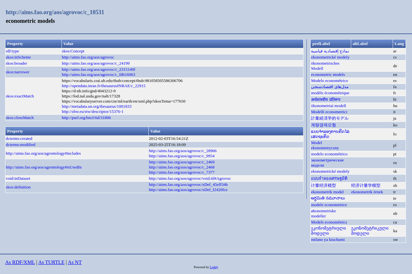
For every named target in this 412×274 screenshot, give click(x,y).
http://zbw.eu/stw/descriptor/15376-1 (93, 111)
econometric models (328, 74)
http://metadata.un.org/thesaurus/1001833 (96, 106)
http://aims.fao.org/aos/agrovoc (88, 57)
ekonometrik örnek (367, 191)
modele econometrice (329, 204)
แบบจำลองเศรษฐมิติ (329, 178)
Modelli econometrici (329, 111)
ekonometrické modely (330, 57)
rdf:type (12, 51)
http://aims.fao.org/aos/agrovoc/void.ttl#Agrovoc (190, 178)
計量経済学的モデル (330, 118)
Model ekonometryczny (325, 145)
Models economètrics (329, 222)
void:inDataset (18, 178)
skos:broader (16, 63)
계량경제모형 (323, 125)
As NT (75, 262)
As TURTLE (51, 262)
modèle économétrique (330, 92)
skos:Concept (73, 51)
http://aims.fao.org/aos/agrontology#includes (43, 153)
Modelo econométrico (329, 80)
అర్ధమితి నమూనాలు (328, 198)
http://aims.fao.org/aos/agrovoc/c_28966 (183, 150)
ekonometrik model (327, 191)
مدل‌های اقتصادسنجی (329, 86)
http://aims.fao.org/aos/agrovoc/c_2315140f (98, 69)
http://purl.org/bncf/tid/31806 (86, 117)
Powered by (202, 267)
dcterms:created (19, 138)
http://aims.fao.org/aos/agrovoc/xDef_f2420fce (188, 189)
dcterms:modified (20, 144)
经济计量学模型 (365, 185)
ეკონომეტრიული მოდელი (328, 231)
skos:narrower (18, 71)
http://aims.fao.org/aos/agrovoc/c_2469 (181, 162)
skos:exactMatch (20, 96)
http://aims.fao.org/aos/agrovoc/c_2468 (181, 167)
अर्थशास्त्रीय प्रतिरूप (325, 99)
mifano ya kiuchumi (328, 239)
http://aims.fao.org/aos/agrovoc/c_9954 (181, 155)
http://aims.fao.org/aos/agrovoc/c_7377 (181, 172)
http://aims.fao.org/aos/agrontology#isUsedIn (44, 167)
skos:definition (18, 187)
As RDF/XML (20, 262)
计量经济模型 (323, 185)
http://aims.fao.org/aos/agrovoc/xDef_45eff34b (188, 184)
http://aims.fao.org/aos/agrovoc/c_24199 (96, 63)
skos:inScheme (18, 57)
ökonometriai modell (328, 105)
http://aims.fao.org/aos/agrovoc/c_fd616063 (98, 74)
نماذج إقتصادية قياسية (330, 51)
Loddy (214, 267)
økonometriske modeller (323, 213)
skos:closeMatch (20, 117)
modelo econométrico (329, 153)
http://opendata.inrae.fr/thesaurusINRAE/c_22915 (103, 85)
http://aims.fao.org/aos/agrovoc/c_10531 (55, 12)
